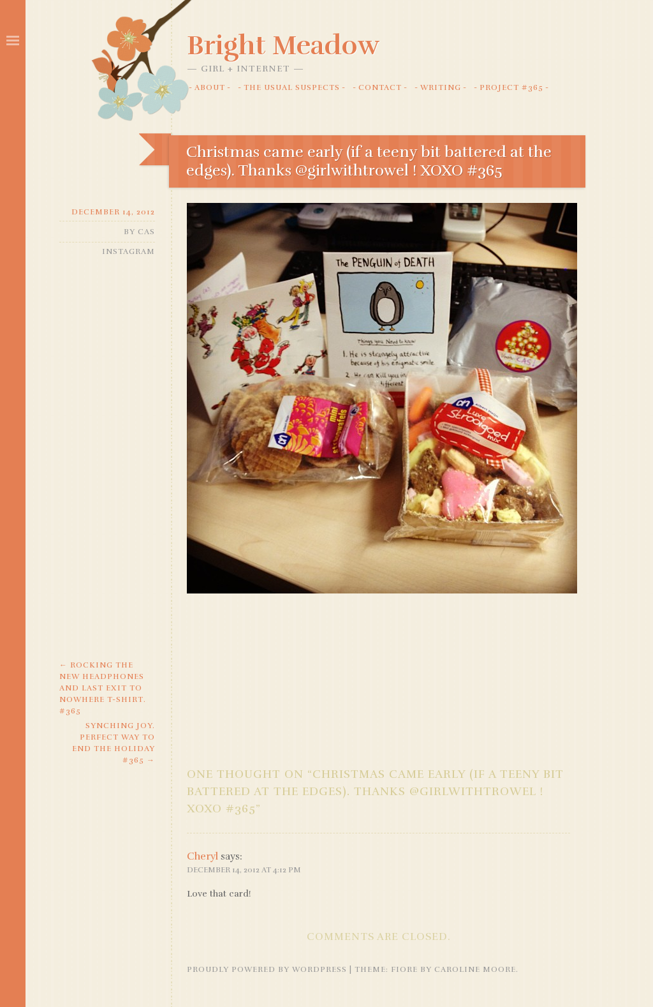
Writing (440, 87)
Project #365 (511, 87)
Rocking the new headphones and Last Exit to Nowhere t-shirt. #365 (102, 687)
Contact (380, 87)
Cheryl (202, 856)
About (209, 87)
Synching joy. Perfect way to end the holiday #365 (113, 743)
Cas (146, 231)
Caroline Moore (475, 969)
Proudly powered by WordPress (267, 969)
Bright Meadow (283, 45)
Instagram (128, 251)
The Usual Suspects (292, 87)
